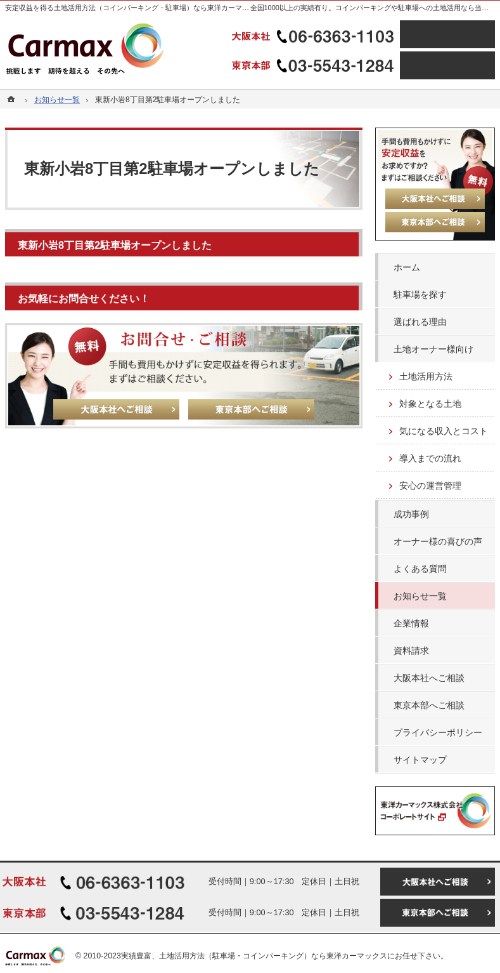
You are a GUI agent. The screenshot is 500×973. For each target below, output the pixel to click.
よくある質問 (420, 569)
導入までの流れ (430, 458)
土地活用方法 (425, 376)
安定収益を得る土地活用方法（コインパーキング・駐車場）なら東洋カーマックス (134, 7)
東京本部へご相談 (429, 705)
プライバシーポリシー (438, 732)
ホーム (407, 267)
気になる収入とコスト (443, 431)
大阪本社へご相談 (429, 678)
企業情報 (411, 623)
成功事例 (411, 514)
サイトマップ (420, 760)
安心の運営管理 (430, 485)
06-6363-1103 (314, 34)
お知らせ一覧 (420, 596)
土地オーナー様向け (433, 349)
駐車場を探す (420, 294)
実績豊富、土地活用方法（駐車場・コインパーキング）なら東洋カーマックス (254, 955)
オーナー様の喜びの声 (438, 541)
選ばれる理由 (420, 322)
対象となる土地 (430, 404)
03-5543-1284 (314, 65)
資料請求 (411, 650)
